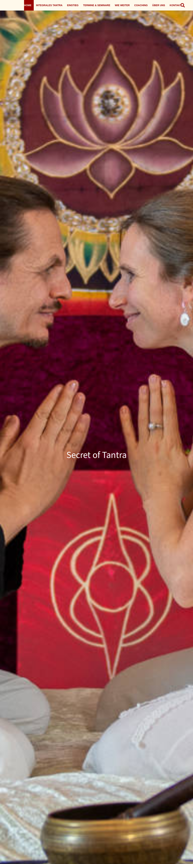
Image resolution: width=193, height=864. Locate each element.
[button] (182, 5)
